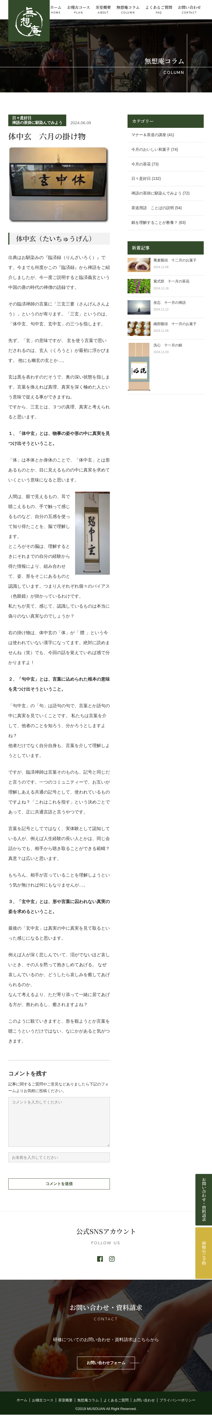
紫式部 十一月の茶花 (173, 281)
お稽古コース (78, 9)
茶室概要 (103, 9)
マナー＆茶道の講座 (148, 135)
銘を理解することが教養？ (154, 222)
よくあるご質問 (158, 9)
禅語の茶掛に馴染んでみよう (37, 122)
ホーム (56, 9)
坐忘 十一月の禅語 (169, 302)
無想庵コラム (128, 9)
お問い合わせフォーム (106, 1371)
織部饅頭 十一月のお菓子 (175, 324)
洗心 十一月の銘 (167, 345)
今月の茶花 (141, 164)
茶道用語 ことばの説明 (152, 208)
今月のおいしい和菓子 (150, 149)
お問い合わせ (189, 9)
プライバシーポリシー (177, 1408)
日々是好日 (21, 118)
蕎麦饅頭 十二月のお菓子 (175, 260)
